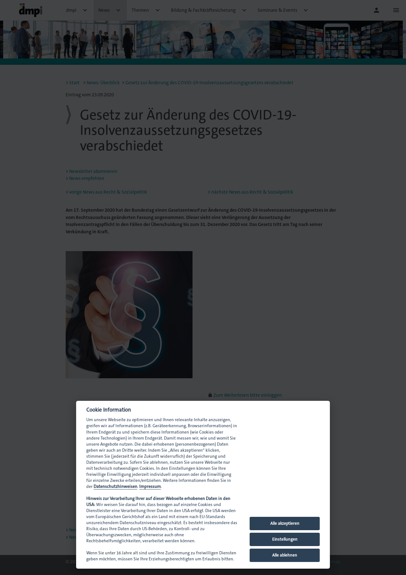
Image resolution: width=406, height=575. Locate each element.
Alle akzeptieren (284, 523)
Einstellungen (285, 539)
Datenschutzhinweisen (115, 486)
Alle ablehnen (284, 555)
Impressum (150, 486)
